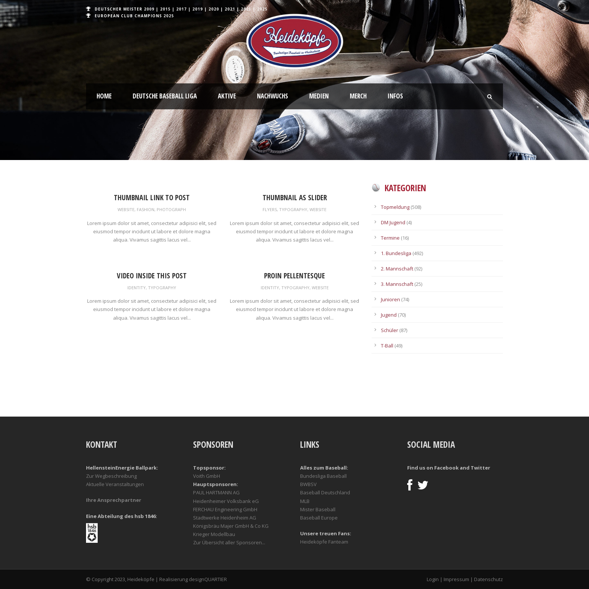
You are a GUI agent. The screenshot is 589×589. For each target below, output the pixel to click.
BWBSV (308, 484)
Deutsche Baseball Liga (165, 96)
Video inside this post (152, 276)
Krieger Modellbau (214, 534)
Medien (319, 96)
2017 (181, 9)
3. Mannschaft (397, 284)
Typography (293, 209)
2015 (165, 9)
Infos (395, 96)
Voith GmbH (206, 476)
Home (104, 96)
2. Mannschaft (397, 268)
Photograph (171, 209)
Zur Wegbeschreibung (111, 476)
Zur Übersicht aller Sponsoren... (229, 542)
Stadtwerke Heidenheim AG (224, 517)
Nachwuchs (272, 96)
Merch (358, 96)
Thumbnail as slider (295, 197)
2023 (246, 9)
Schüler (389, 330)
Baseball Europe (319, 517)
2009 (149, 9)
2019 (197, 9)
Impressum (456, 579)
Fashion (145, 209)
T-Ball (387, 345)
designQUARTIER (208, 579)
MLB (305, 501)
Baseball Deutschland (325, 492)
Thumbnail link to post (152, 197)
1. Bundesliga (396, 253)
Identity (136, 287)
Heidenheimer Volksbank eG (226, 501)
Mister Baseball (317, 509)
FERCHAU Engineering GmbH (225, 509)
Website (126, 209)
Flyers (270, 209)
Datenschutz (488, 579)
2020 (213, 9)
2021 (230, 9)
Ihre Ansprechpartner (113, 500)
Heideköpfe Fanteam (324, 541)
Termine (390, 237)
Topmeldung (395, 207)
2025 (262, 9)
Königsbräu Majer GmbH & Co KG (231, 526)
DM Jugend (393, 222)
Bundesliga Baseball (323, 476)
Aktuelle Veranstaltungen (115, 484)
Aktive (227, 96)
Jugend (389, 314)
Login (433, 579)
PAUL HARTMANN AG (216, 492)
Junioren (390, 299)
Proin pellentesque (294, 276)
